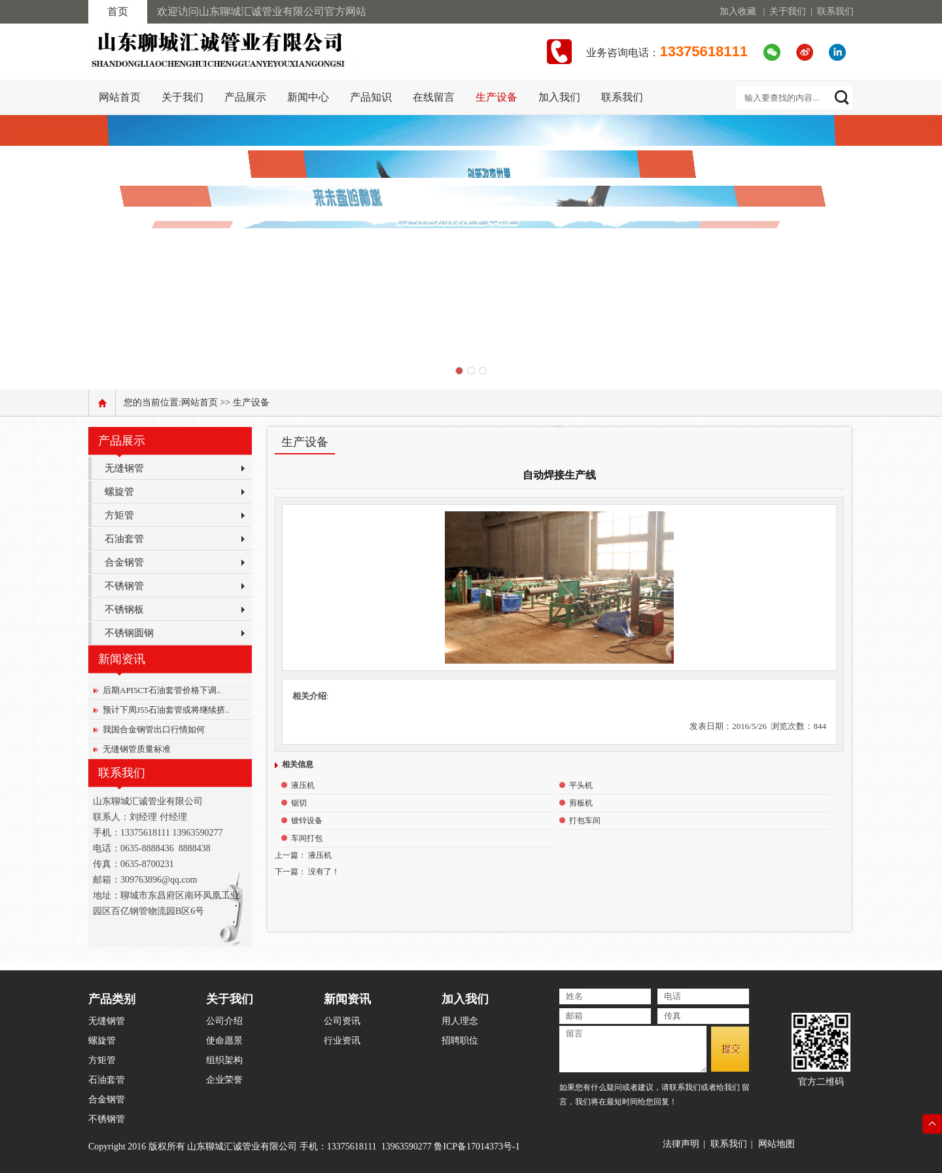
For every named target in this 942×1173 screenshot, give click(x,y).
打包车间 (585, 820)
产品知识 (371, 97)
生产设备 (496, 97)
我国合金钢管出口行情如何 (154, 729)
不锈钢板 (124, 609)
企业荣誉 (224, 1080)
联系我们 (835, 11)
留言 (632, 1049)
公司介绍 (224, 1021)
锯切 (299, 803)
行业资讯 (342, 1041)
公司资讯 (342, 1021)
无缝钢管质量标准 (137, 749)
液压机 (303, 785)
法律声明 (681, 1144)
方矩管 (119, 515)
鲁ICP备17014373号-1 (476, 1146)
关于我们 (787, 11)
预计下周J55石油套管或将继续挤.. (166, 710)
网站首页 (199, 402)
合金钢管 (124, 562)
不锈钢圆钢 (129, 633)
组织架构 (224, 1060)
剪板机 (581, 803)
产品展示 (245, 97)
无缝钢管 (124, 468)
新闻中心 (308, 97)
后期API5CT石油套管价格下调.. (162, 690)
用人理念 (460, 1021)
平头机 (581, 785)
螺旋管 (119, 491)
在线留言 (434, 97)
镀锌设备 (307, 820)
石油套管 (124, 539)
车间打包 (307, 838)
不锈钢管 (124, 586)
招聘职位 (460, 1041)
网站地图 (776, 1144)
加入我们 (559, 97)
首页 (117, 11)
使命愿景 (224, 1041)
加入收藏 (738, 11)
